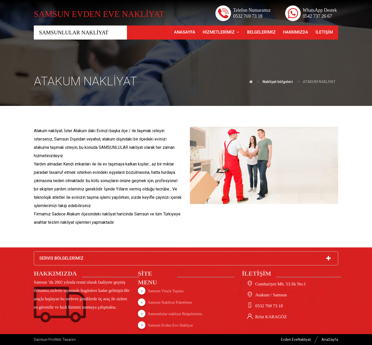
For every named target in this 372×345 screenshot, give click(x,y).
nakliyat (67, 222)
